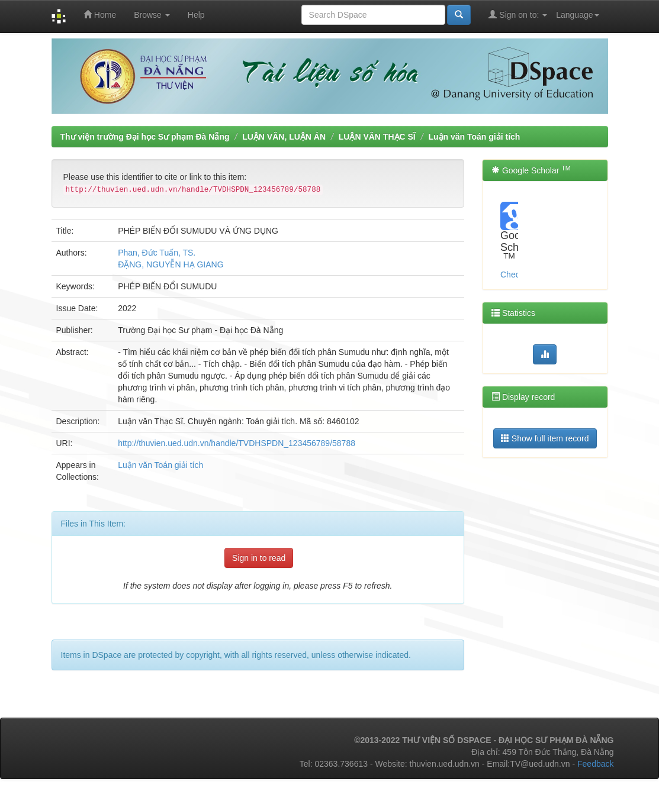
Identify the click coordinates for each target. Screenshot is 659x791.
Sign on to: (517, 14)
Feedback (595, 764)
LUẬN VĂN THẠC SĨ (377, 136)
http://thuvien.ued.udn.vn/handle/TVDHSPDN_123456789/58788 (236, 443)
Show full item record (545, 438)
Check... (515, 274)
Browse (152, 15)
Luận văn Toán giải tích (474, 136)
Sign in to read (258, 558)
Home (99, 14)
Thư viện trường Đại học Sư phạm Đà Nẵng (145, 136)
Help (196, 15)
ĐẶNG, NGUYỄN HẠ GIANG (170, 264)
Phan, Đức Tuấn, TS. (156, 252)
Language (577, 15)
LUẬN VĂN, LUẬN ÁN (284, 136)
